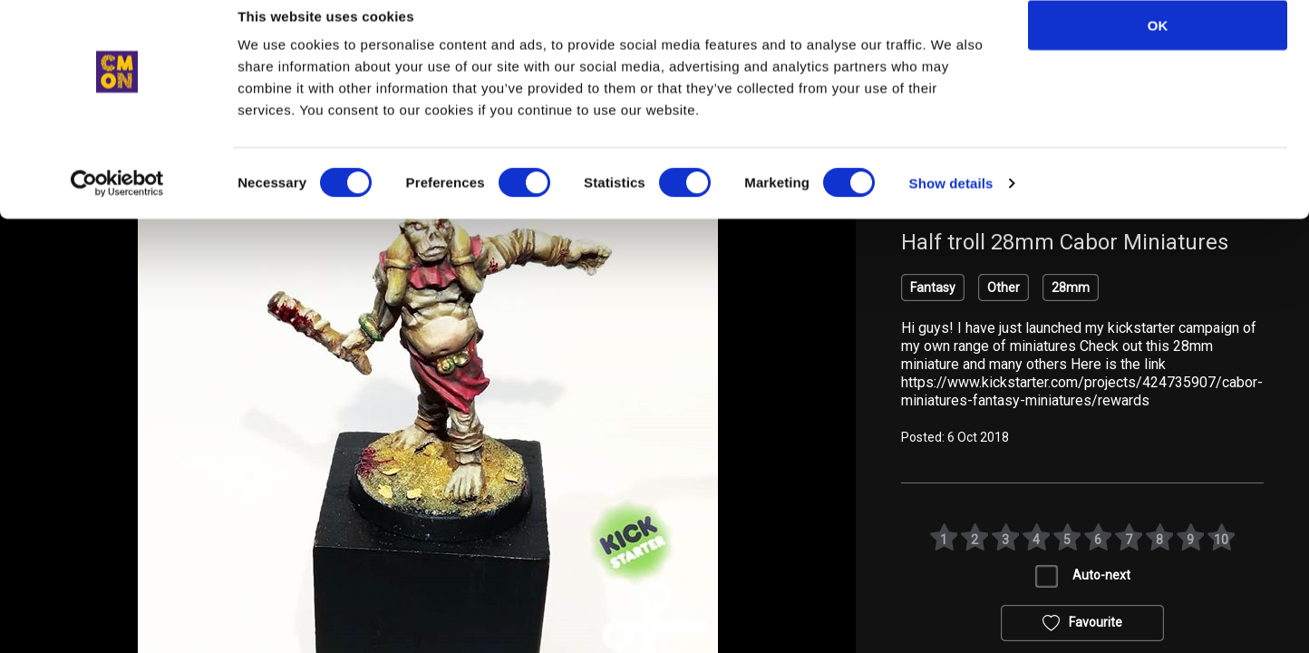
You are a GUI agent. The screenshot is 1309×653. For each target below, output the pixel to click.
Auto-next (1101, 575)
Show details (951, 204)
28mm (1071, 287)
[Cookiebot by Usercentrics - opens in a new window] (117, 205)
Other (1003, 287)
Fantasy (932, 287)
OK (1158, 46)
